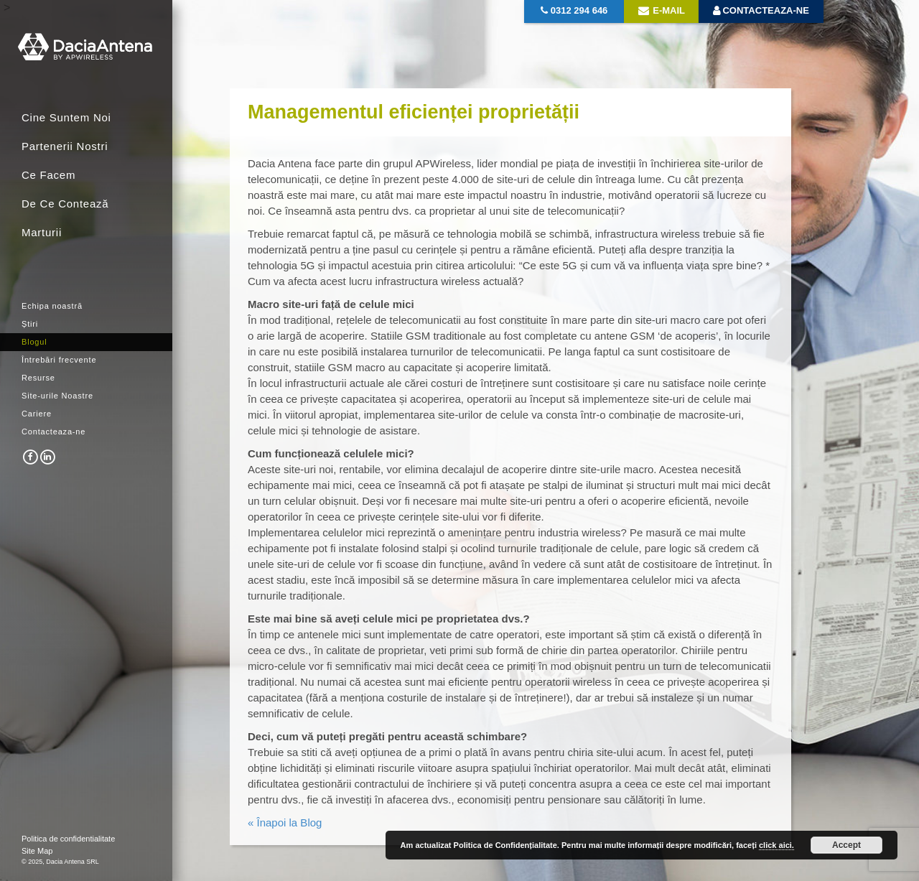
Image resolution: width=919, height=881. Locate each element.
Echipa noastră (52, 306)
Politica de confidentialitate (68, 838)
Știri (30, 324)
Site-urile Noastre (57, 395)
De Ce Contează (65, 203)
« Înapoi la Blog (285, 822)
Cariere (37, 413)
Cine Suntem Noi (66, 117)
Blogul (34, 341)
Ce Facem (48, 175)
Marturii (42, 232)
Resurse (38, 377)
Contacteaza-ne (53, 431)
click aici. (776, 845)
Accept (846, 845)
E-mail (661, 10)
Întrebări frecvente (59, 359)
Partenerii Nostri (65, 146)
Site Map (37, 851)
